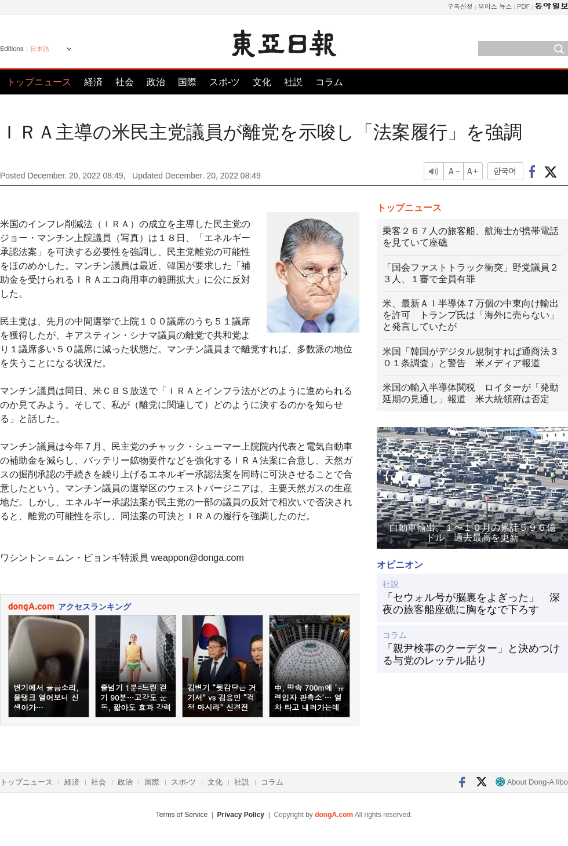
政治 (156, 82)
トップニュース (38, 82)
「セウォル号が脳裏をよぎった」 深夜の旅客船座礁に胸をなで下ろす (471, 604)
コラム (329, 82)
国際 (187, 82)
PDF (523, 6)
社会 (124, 82)
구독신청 (460, 6)
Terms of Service (181, 815)
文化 (262, 82)
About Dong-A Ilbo (532, 782)
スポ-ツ (224, 82)
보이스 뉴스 (495, 6)
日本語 (39, 48)
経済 (93, 82)
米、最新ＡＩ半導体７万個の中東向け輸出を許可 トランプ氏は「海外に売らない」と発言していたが (471, 314)
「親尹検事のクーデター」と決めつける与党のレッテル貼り (471, 655)
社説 (293, 82)
